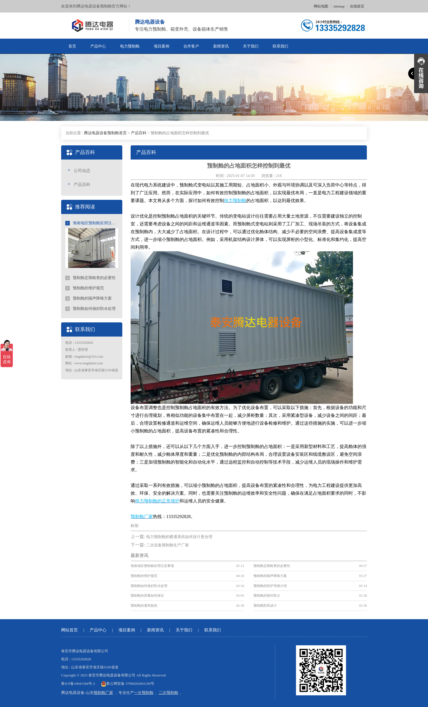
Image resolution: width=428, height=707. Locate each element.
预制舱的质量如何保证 (147, 596)
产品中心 (98, 46)
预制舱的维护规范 (84, 288)
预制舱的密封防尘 (266, 596)
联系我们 (280, 46)
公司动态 (82, 170)
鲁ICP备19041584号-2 (78, 683)
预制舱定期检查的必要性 (90, 278)
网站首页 (69, 630)
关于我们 (250, 46)
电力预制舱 (130, 46)
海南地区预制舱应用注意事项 (91, 223)
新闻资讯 (221, 46)
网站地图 (321, 6)
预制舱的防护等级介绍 (270, 586)
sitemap (339, 6)
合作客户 (191, 46)
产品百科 (138, 133)
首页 (72, 46)
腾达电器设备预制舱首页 (105, 133)
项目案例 (161, 46)
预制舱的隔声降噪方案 (88, 298)
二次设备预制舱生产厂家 (167, 545)
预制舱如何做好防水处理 (90, 309)
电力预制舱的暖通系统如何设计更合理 (179, 537)
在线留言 (357, 6)
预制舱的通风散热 (144, 606)
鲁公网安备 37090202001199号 (127, 683)
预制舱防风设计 (265, 606)
